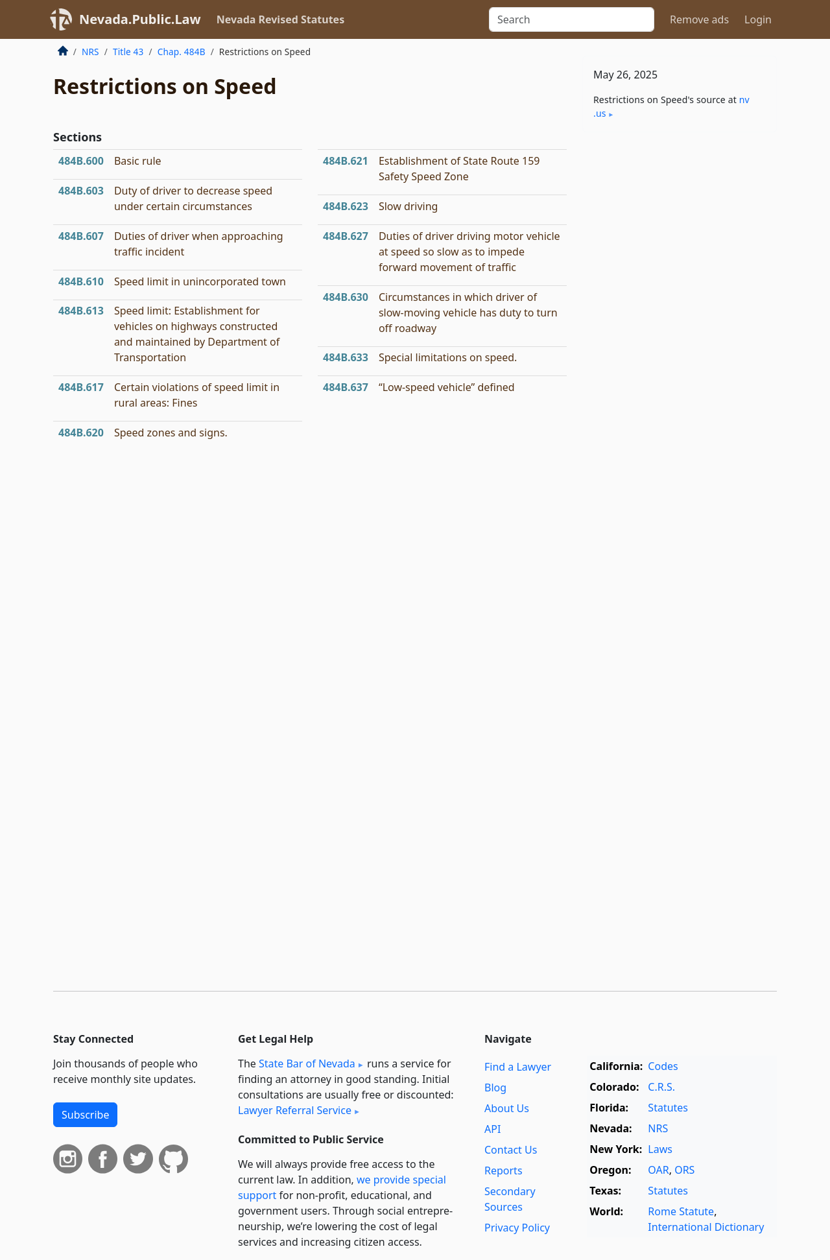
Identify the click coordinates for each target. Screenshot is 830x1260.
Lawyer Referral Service (294, 1110)
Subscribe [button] (85, 1115)
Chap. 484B (182, 51)
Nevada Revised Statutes (281, 19)
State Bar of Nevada (307, 1063)
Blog (495, 1087)
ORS (684, 1170)
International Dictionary (706, 1227)
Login (758, 19)
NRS (90, 51)
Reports (503, 1170)
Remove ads (699, 19)
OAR (658, 1170)
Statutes (668, 1107)
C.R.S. (661, 1087)
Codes (663, 1066)
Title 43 (128, 51)
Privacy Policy (517, 1227)
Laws (660, 1149)
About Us (506, 1108)
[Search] (571, 19)
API (492, 1129)
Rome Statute (681, 1211)
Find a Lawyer (517, 1067)
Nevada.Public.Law (140, 19)
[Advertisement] (679, 345)
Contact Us (510, 1150)
